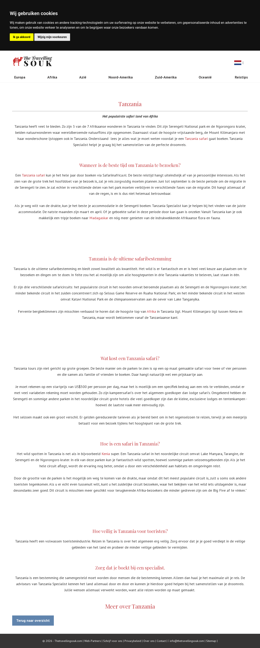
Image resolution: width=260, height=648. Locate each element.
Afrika (151, 311)
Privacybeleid (133, 641)
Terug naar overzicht (33, 620)
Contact (161, 641)
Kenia (106, 453)
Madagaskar (98, 218)
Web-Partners (92, 641)
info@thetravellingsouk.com (187, 641)
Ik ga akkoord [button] (21, 37)
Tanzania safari (196, 138)
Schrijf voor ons (112, 641)
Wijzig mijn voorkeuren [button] (52, 37)
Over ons (149, 641)
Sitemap (211, 641)
